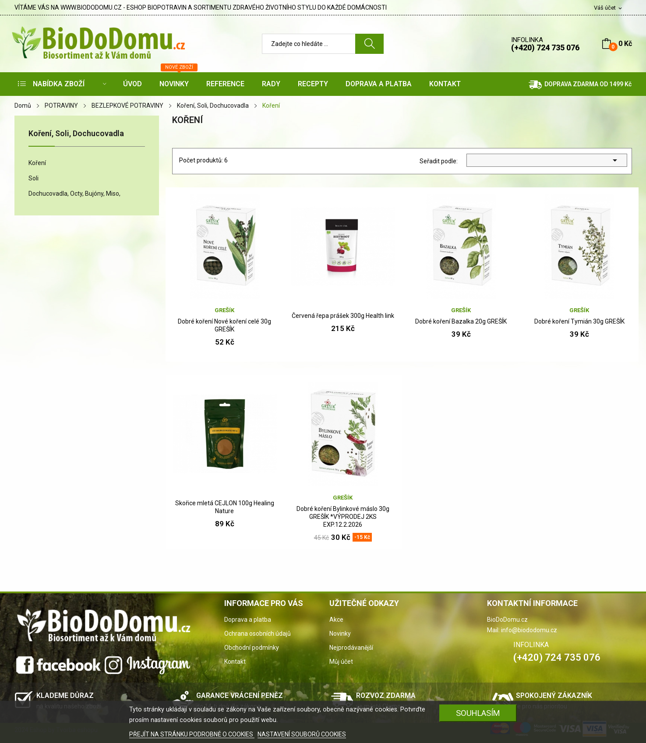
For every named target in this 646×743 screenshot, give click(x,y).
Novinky (340, 633)
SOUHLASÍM (478, 713)
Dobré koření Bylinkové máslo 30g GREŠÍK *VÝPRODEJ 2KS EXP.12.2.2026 (343, 516)
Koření (37, 162)
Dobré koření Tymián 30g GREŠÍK (579, 321)
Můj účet (341, 661)
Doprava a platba (247, 619)
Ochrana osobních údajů (257, 633)
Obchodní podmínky (251, 647)
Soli (33, 178)
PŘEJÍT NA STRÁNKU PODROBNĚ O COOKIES (191, 734)
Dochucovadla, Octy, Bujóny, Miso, (74, 193)
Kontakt (235, 661)
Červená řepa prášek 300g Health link (343, 315)
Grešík (224, 310)
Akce (336, 619)
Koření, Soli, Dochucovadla (76, 134)
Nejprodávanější (351, 647)
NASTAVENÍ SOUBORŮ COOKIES (302, 734)
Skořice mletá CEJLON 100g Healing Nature (224, 507)
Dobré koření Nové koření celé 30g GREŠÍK (224, 325)
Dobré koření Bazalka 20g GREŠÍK (461, 321)
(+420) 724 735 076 (545, 47)
